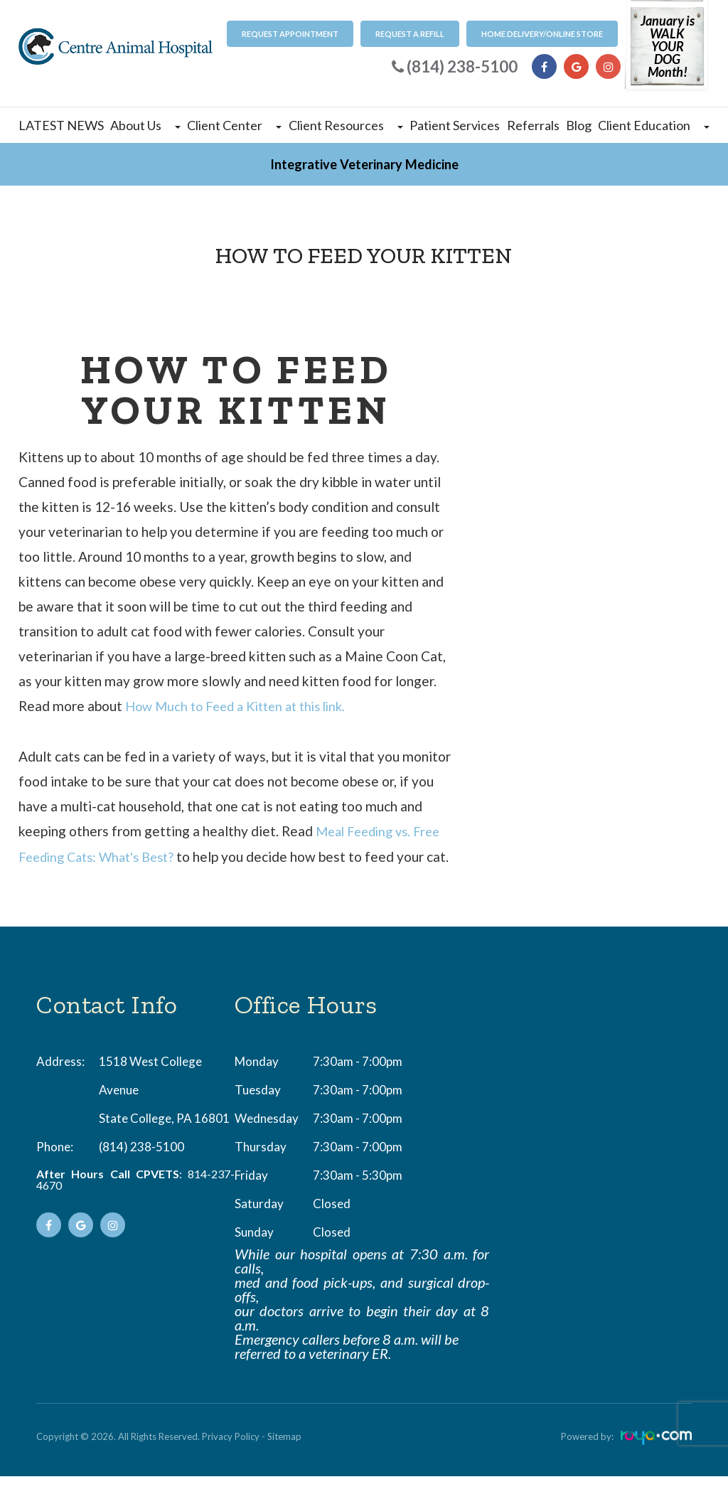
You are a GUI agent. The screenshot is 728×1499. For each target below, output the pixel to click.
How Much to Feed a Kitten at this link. (242, 706)
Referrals (533, 125)
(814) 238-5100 (141, 1169)
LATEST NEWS (61, 125)
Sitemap (284, 1459)
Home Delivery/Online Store (542, 33)
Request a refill (409, 33)
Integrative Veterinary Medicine (364, 164)
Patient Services (455, 125)
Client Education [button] (654, 125)
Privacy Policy (230, 1459)
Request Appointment (290, 33)
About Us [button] (145, 125)
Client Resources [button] (346, 125)
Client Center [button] (234, 125)
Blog (579, 125)
